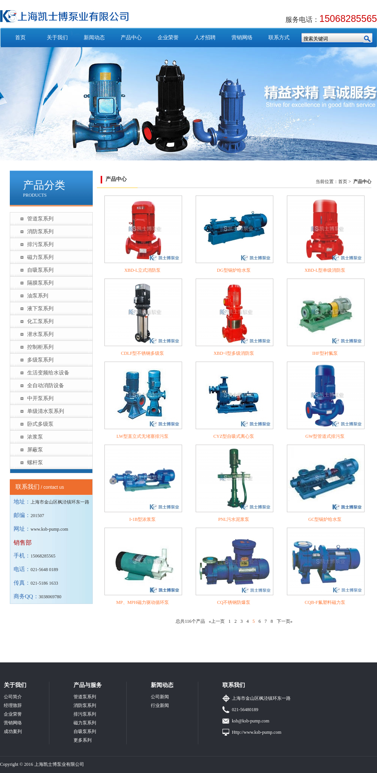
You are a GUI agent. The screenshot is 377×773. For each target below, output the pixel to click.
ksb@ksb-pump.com (250, 721)
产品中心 (131, 37)
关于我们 (57, 37)
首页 (20, 37)
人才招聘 (205, 37)
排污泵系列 (40, 244)
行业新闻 (160, 705)
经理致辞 (13, 705)
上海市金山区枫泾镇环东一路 (261, 698)
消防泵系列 (40, 231)
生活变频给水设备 (48, 373)
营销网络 (242, 37)
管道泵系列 (40, 219)
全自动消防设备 (45, 385)
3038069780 (50, 596)
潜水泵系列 (40, 334)
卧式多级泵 (40, 424)
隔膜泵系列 (40, 283)
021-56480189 (245, 709)
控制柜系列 (40, 347)
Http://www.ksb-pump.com (256, 732)
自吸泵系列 (40, 270)
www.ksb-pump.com (49, 529)
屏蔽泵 (35, 450)
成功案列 (13, 731)
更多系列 (83, 740)
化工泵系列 (40, 321)
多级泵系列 (40, 360)
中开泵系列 (40, 398)
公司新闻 (160, 696)
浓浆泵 (35, 437)
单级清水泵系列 (45, 411)
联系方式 (279, 37)
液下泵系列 (40, 308)
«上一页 (217, 621)
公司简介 (13, 696)
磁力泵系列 (40, 257)
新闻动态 (94, 37)
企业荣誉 (168, 37)
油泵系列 (37, 296)
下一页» (285, 621)
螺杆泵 (35, 462)
